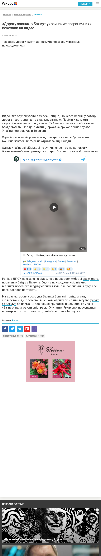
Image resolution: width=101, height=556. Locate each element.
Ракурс (15, 320)
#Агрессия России (35, 336)
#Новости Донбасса (13, 336)
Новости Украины (22, 14)
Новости (85, 4)
